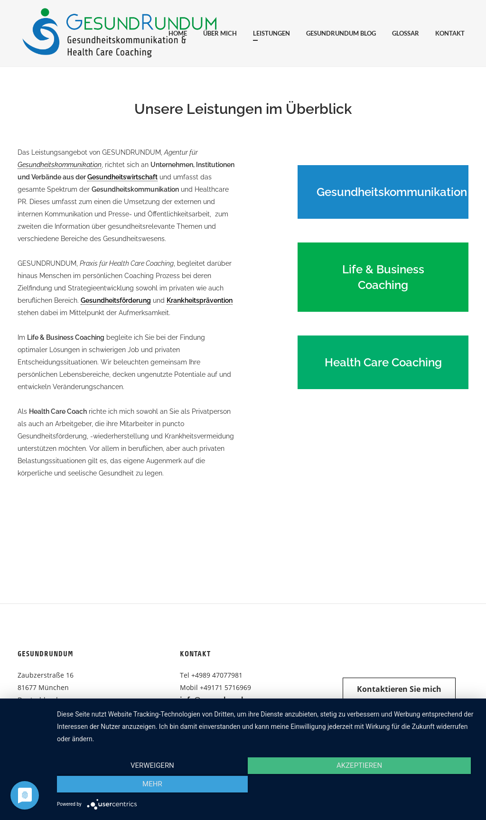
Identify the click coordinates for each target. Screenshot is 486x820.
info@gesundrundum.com (226, 699)
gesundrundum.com (216, 712)
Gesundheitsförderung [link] (116, 300)
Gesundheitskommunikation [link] (60, 164)
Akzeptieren (267, 786)
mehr (414, 786)
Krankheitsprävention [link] (200, 300)
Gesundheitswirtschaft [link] (122, 177)
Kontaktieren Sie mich (399, 689)
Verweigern (120, 786)
